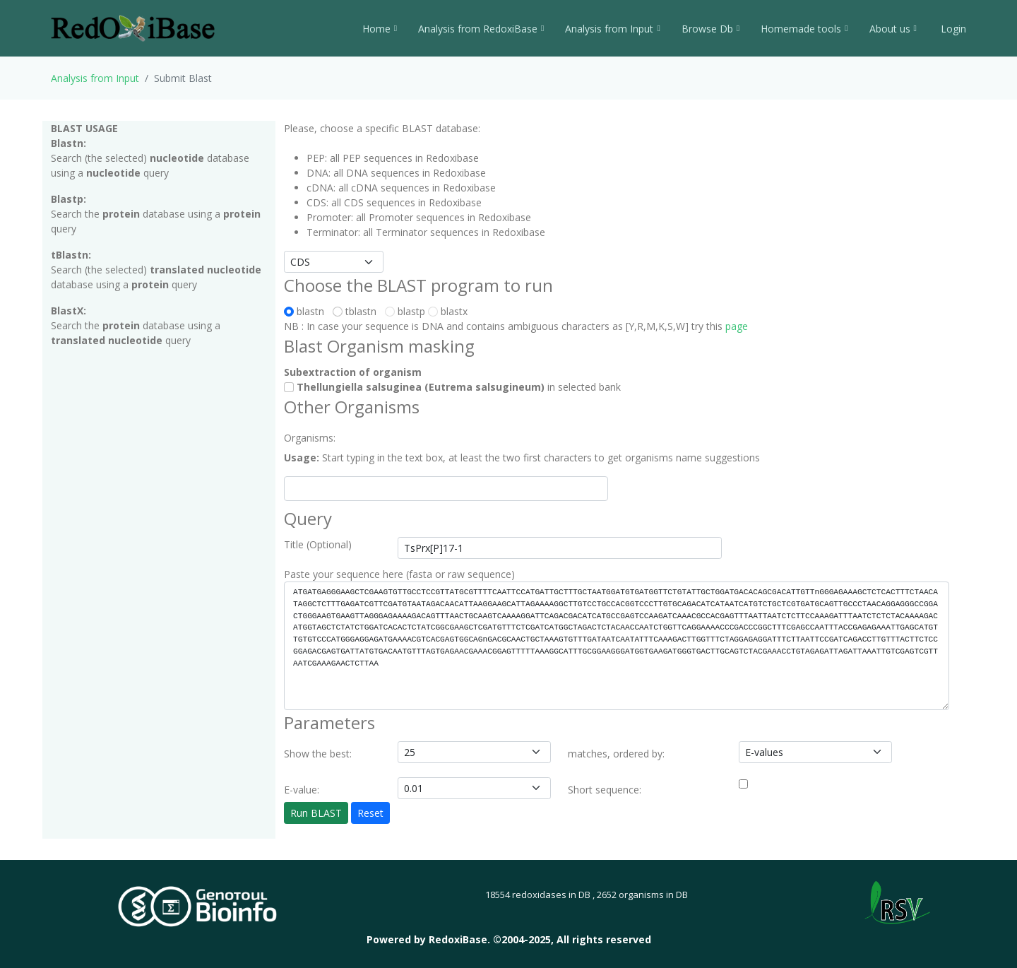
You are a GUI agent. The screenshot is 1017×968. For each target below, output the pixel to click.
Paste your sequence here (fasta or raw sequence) (399, 574)
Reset (370, 813)
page (736, 326)
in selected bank (452, 387)
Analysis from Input (612, 28)
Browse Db (710, 28)
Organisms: (309, 437)
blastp (405, 311)
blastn (307, 311)
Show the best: (318, 753)
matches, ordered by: (616, 753)
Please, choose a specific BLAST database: (382, 128)
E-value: (301, 789)
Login (952, 28)
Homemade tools (804, 28)
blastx (448, 311)
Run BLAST (316, 813)
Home (379, 28)
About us (893, 28)
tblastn (357, 311)
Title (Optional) (318, 544)
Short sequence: (604, 789)
